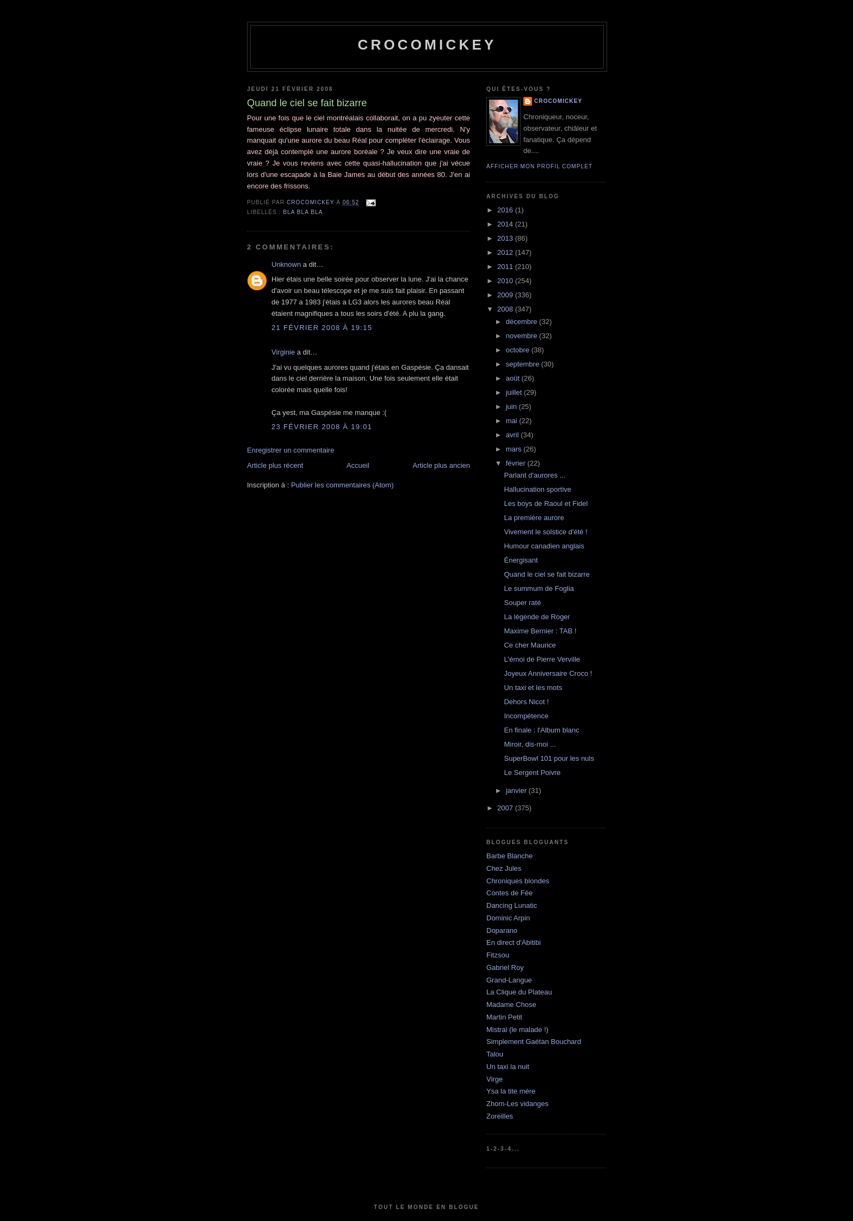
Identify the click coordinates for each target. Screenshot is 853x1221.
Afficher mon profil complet (539, 166)
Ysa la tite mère (510, 1091)
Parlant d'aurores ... (534, 475)
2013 (506, 238)
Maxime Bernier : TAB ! (540, 631)
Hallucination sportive (537, 489)
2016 (506, 210)
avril (513, 435)
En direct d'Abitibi (513, 942)
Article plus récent (275, 465)
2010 (506, 281)
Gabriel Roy (505, 967)
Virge (494, 1079)
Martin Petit (504, 1017)
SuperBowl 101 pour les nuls (549, 758)
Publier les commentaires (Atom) (342, 485)
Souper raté (522, 603)
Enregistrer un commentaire (290, 450)
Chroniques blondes (517, 881)
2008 (506, 309)
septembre (523, 364)
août (514, 378)
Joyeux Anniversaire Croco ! (548, 673)
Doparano (501, 930)
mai (513, 421)
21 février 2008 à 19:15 (321, 327)
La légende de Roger (537, 617)
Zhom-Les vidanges (517, 1104)
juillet (515, 392)
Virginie (283, 352)
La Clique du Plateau (519, 992)
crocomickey (426, 44)
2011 (506, 266)
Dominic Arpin (508, 918)
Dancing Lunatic (511, 905)
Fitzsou (497, 955)
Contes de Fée (509, 893)
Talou (494, 1054)
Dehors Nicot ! (526, 702)
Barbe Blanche (509, 856)
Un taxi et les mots (533, 687)
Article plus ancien (442, 465)
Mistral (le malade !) (517, 1029)
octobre (518, 350)
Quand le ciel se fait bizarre (547, 574)
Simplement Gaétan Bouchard (533, 1041)
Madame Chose (511, 1004)
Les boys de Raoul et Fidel (546, 503)
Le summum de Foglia (539, 588)
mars (515, 449)
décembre (522, 322)
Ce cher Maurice (529, 645)
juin (512, 406)
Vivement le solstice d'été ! (545, 532)
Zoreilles (499, 1116)
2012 (506, 252)
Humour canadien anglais (544, 546)
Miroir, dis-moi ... (529, 744)
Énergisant (520, 560)
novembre (522, 336)
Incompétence (526, 716)
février (517, 463)
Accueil (358, 465)
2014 (506, 224)
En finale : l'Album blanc (541, 730)
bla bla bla (303, 212)
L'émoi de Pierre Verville (542, 659)
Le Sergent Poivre (532, 772)
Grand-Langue (509, 980)
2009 (506, 295)
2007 (506, 808)
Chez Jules (503, 868)
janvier (517, 790)
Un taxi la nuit (507, 1067)
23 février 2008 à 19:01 (321, 427)
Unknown (286, 264)
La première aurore (534, 518)
